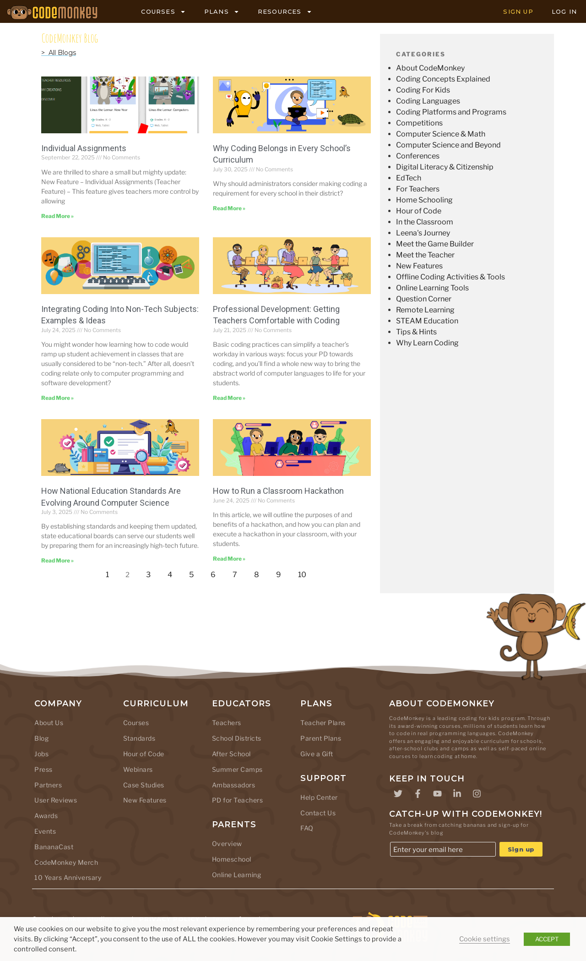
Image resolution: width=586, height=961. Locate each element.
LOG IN (564, 11)
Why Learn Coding (427, 343)
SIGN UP (518, 11)
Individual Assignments (83, 148)
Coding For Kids (423, 90)
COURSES (163, 11)
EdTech (408, 178)
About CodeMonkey (430, 68)
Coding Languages (428, 101)
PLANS (221, 11)
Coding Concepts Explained (443, 79)
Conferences (418, 156)
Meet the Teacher (425, 255)
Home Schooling (424, 200)
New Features (419, 266)
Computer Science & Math (440, 134)
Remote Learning (425, 310)
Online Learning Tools (432, 288)
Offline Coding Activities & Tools (450, 277)
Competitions (419, 123)
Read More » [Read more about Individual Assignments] (57, 216)
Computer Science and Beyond (448, 145)
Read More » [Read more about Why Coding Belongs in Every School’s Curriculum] (229, 208)
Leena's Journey (423, 233)
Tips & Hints (416, 332)
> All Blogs (58, 53)
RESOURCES (285, 11)
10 (305, 572)
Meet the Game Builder (435, 244)
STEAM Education (427, 321)
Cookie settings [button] (484, 939)
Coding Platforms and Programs (451, 112)
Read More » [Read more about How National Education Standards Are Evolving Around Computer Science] (57, 560)
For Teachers (418, 189)
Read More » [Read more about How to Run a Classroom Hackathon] (229, 558)
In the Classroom (424, 222)
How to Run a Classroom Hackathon (278, 491)
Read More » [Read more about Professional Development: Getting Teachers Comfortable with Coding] (229, 397)
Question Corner (423, 299)
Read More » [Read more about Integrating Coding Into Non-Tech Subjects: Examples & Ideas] (57, 397)
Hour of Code (418, 211)
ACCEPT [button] (547, 939)
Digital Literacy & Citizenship (445, 167)
